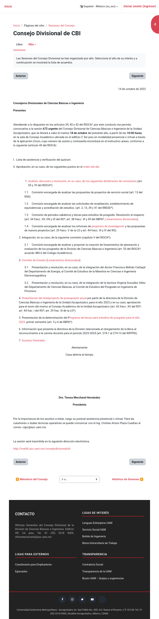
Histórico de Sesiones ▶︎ (127, 479)
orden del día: (91, 166)
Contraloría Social (92, 564)
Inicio (16, 25)
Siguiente (137, 76)
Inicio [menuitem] (8, 6)
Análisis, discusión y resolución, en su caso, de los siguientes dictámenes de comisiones (82, 181)
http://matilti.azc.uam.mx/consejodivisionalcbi (41, 448)
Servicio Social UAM (94, 529)
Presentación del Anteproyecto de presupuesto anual (54, 298)
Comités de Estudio (34, 260)
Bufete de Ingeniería (94, 536)
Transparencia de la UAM (97, 571)
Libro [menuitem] (19, 44)
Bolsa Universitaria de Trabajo (99, 543)
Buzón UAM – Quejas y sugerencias (103, 578)
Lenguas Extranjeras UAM (97, 522)
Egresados (21, 571)
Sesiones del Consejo (61, 25)
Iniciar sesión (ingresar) (140, 6)
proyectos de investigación (108, 226)
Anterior (21, 76)
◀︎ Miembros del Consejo (32, 479)
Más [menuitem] (31, 44)
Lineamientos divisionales (121, 219)
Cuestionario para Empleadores (33, 564)
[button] (98, 6)
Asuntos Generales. (34, 340)
